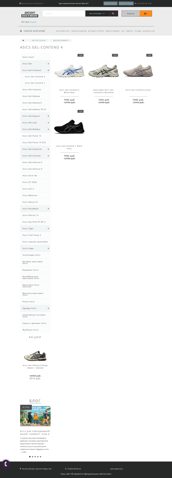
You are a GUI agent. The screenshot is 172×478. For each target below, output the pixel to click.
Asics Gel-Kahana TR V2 (34, 109)
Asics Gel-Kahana (31, 96)
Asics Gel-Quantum (32, 149)
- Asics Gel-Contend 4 (34, 76)
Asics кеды (28, 248)
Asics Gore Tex (30, 175)
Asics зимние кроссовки (35, 242)
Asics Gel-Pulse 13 (32, 136)
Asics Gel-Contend (32, 70)
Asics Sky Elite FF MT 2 (34, 222)
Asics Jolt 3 (28, 189)
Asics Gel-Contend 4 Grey (138, 90)
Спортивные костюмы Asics (34, 316)
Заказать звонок (110, 3)
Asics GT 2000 (30, 182)
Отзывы (138, 31)
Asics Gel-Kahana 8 (32, 103)
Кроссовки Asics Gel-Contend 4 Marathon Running (103, 92)
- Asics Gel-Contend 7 (34, 83)
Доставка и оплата (94, 31)
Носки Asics (29, 301)
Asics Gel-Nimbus (31, 129)
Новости (129, 31)
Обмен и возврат (111, 31)
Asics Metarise (30, 195)
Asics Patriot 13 (31, 215)
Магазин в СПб (149, 31)
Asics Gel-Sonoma (32, 155)
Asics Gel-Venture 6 (32, 162)
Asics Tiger (28, 228)
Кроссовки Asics (60, 31)
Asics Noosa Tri (30, 202)
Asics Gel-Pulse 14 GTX (34, 142)
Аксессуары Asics (31, 255)
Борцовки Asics (31, 270)
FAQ (121, 31)
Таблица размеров (76, 31)
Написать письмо (126, 3)
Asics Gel (27, 63)
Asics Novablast (31, 208)
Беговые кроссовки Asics (33, 262)
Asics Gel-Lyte (30, 122)
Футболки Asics (31, 330)
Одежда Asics (29, 308)
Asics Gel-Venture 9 (32, 169)
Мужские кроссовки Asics (33, 294)
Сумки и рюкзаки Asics (34, 323)
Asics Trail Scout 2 (32, 235)
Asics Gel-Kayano (31, 116)
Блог (35, 400)
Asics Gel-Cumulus (32, 89)
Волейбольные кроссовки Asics (31, 277)
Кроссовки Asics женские (31, 286)
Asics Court (28, 57)
